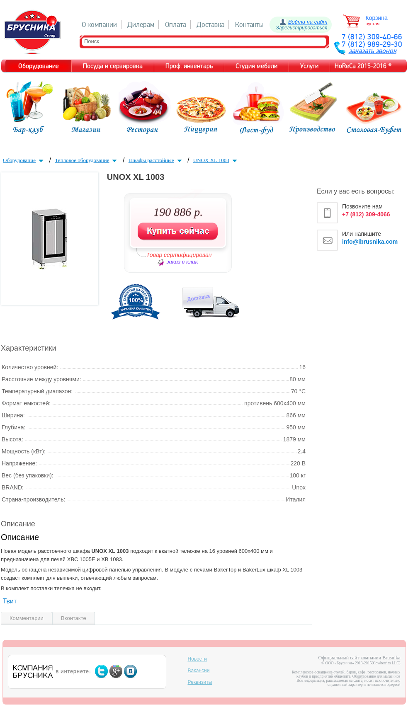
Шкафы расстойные (156, 160)
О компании (99, 24)
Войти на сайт (308, 22)
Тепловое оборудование (87, 160)
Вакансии (199, 670)
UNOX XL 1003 (216, 160)
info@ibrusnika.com (370, 241)
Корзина (377, 18)
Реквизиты (200, 682)
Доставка (210, 24)
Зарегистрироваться (302, 28)
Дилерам (140, 24)
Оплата (175, 24)
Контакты (249, 24)
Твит (9, 601)
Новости (197, 659)
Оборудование (24, 160)
